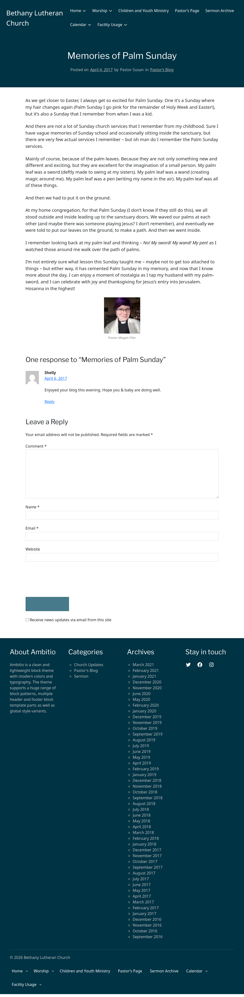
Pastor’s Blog (162, 69)
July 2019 (141, 745)
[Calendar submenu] (89, 24)
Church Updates (88, 664)
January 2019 (144, 774)
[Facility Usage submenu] (125, 24)
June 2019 (142, 751)
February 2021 (146, 670)
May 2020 (141, 699)
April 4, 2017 (101, 69)
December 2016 (147, 919)
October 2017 (145, 861)
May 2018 (141, 821)
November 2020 (147, 687)
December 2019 (147, 716)
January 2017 (144, 913)
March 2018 (143, 832)
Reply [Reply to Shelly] (50, 401)
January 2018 (144, 844)
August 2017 (144, 873)
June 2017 (142, 884)
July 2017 (141, 878)
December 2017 (147, 850)
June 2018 (142, 815)
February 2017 (146, 907)
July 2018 (141, 809)
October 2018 (145, 792)
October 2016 (145, 931)
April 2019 (142, 763)
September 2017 (148, 867)
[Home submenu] (84, 10)
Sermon (81, 676)
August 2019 (144, 740)
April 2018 (142, 826)
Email (32, 528)
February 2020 (146, 705)
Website (33, 549)
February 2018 (146, 838)
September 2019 (148, 734)
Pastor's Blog (86, 670)
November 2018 (147, 786)
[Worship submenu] (110, 10)
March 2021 (143, 664)
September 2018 (148, 797)
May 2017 (141, 890)
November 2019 (147, 722)
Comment (36, 446)
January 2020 (144, 711)
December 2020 (147, 682)
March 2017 (143, 902)
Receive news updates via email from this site (69, 619)
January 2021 (144, 676)
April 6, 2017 (56, 378)
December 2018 (147, 780)
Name (33, 507)
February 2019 (146, 769)
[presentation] (62, 579)
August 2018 (144, 803)
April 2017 (142, 896)
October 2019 (145, 728)
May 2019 (141, 757)
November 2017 (147, 855)
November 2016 (147, 925)
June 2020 (142, 693)
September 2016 (148, 936)
